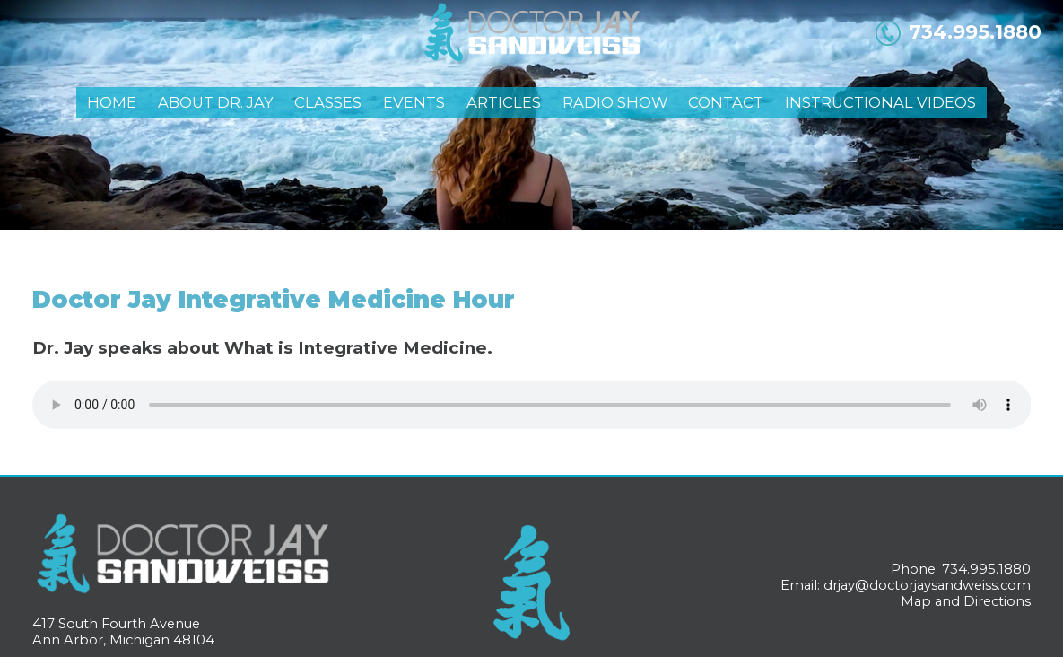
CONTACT (725, 102)
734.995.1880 (975, 31)
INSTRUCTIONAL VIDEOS (880, 102)
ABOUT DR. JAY (216, 102)
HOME (111, 102)
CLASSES (328, 102)
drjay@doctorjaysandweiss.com (927, 585)
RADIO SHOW (614, 102)
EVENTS (414, 102)
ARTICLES (503, 102)
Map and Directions (966, 601)
